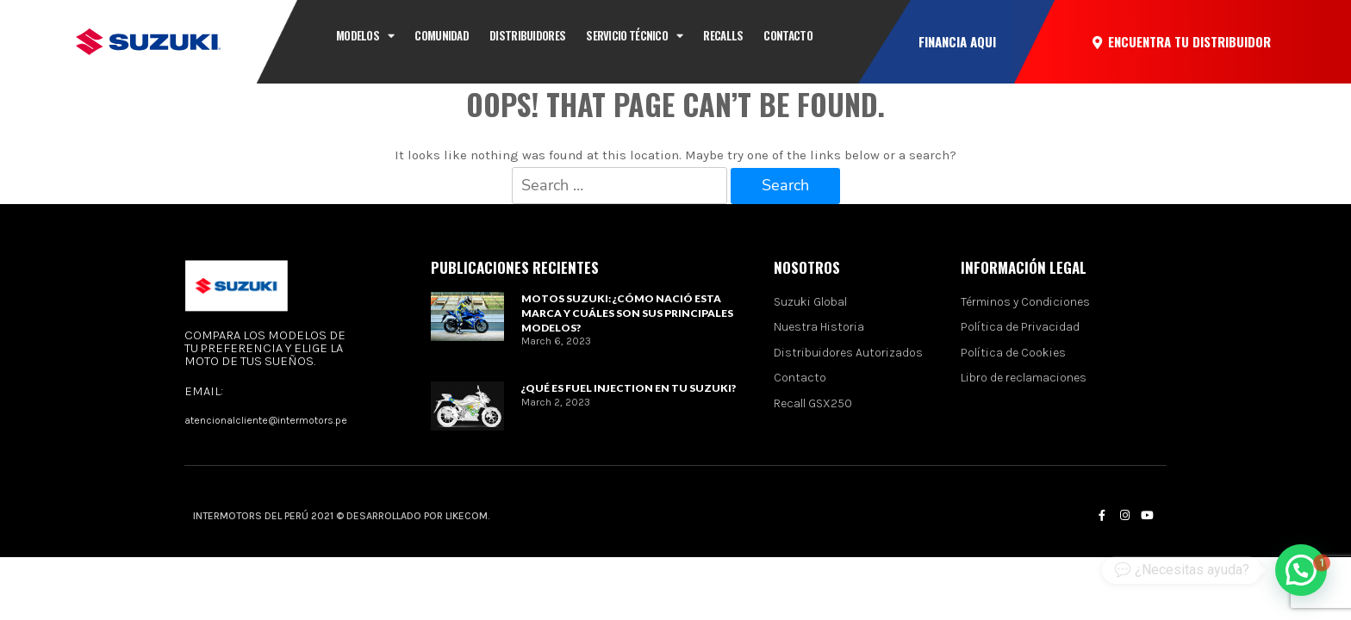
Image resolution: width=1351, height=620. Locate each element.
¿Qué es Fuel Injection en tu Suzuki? (628, 387)
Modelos (365, 36)
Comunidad (441, 35)
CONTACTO (787, 35)
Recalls (723, 35)
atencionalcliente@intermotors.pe (265, 420)
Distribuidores (527, 35)
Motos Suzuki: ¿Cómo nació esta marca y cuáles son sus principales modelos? (627, 313)
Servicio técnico (634, 36)
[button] (957, 42)
